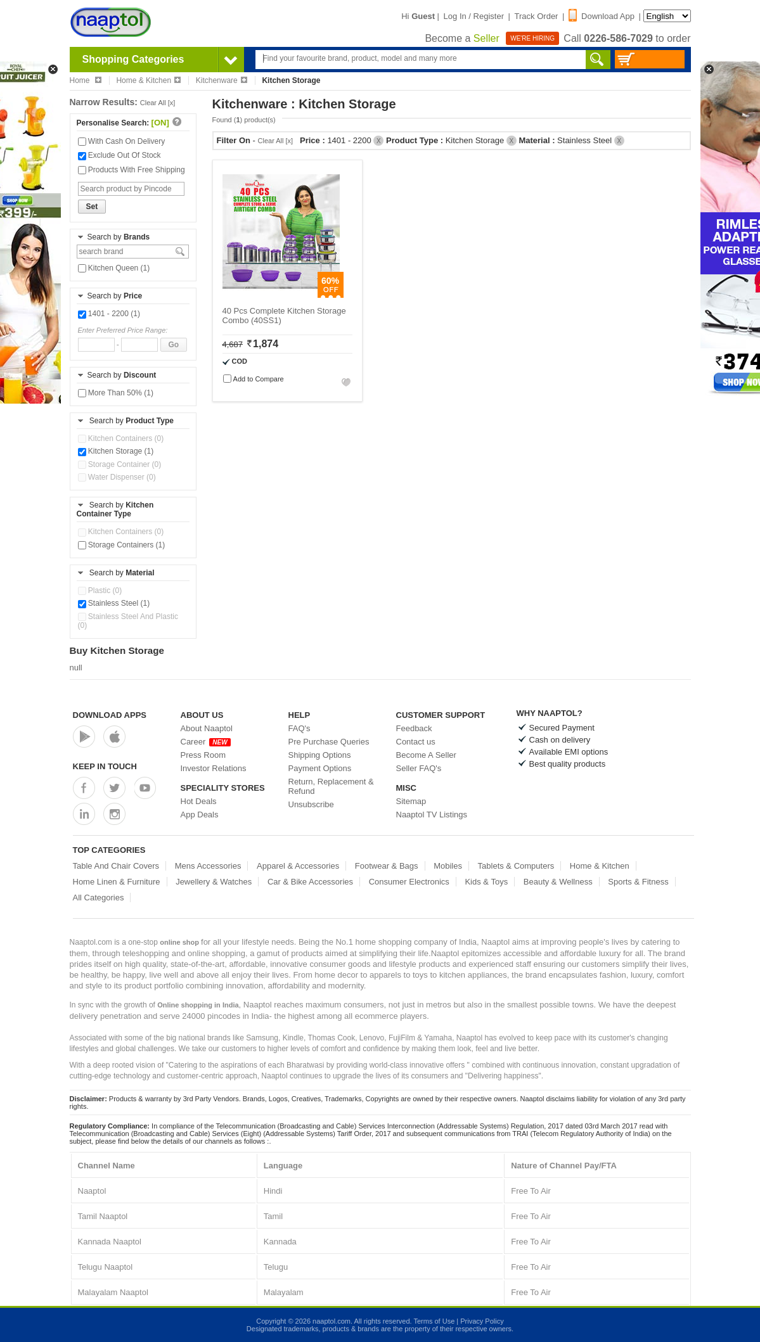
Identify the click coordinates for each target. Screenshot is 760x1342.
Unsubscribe (311, 804)
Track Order (536, 16)
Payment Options (320, 768)
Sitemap (411, 801)
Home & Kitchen (148, 80)
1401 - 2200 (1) (109, 313)
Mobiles (448, 866)
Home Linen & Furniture (116, 881)
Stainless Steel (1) (114, 603)
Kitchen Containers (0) (121, 438)
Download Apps (110, 715)
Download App (601, 16)
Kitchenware (221, 80)
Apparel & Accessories (298, 866)
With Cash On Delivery (121, 141)
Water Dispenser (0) (117, 477)
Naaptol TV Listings (432, 814)
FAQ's (299, 728)
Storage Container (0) (120, 464)
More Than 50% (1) (116, 392)
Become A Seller (426, 755)
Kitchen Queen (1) (114, 268)
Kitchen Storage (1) (116, 451)
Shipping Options (319, 755)
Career (206, 741)
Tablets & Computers (516, 866)
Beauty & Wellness (558, 881)
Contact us (415, 741)
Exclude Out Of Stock (119, 155)
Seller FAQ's (419, 768)
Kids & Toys (486, 881)
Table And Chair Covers (116, 866)
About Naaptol (207, 728)
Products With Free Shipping (131, 169)
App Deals (200, 814)
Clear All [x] (158, 102)
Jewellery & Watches (214, 881)
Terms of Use (433, 1321)
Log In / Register (474, 16)
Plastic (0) (100, 590)
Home (85, 80)
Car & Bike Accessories (310, 881)
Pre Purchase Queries (329, 741)
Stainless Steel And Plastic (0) (128, 621)
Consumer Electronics (409, 881)
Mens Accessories (208, 866)
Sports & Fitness (638, 881)
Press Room (203, 755)
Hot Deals (199, 801)
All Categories (98, 897)
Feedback (414, 728)
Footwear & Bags (386, 866)
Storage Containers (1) (121, 544)
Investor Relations (214, 768)
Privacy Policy (481, 1321)
